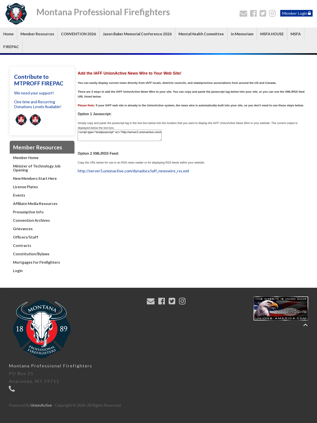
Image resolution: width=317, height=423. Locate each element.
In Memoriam (242, 34)
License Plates (25, 186)
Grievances (23, 228)
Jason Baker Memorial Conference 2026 (137, 34)
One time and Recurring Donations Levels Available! (37, 104)
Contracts (22, 245)
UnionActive (41, 405)
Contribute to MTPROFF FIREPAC (38, 79)
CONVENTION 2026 (78, 34)
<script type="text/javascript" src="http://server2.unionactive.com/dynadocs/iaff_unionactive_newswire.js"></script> (120, 135)
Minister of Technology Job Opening (37, 168)
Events (19, 195)
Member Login (296, 13)
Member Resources (37, 34)
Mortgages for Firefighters (36, 262)
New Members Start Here (35, 178)
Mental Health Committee (201, 34)
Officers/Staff (25, 237)
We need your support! (34, 92)
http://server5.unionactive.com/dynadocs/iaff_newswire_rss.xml (133, 170)
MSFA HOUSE (272, 34)
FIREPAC (11, 46)
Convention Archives (31, 220)
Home (8, 34)
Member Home (26, 157)
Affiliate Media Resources (35, 203)
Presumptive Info (28, 212)
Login (18, 270)
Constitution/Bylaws (31, 254)
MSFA (296, 34)
